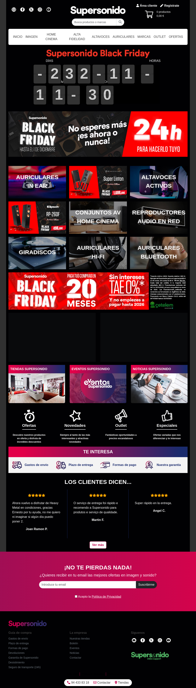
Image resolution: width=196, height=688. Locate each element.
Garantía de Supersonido (23, 657)
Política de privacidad (93, 674)
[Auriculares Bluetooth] (159, 253)
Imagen (31, 36)
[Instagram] (160, 640)
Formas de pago (118, 464)
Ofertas (176, 36)
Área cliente (146, 5)
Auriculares (124, 36)
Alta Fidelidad (77, 37)
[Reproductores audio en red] (159, 217)
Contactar (102, 682)
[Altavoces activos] (159, 182)
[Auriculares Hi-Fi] (98, 253)
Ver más (98, 545)
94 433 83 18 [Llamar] (78, 682)
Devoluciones (16, 652)
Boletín (74, 643)
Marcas (143, 36)
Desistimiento (16, 662)
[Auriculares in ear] (37, 182)
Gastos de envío (30, 464)
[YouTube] (168, 640)
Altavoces (100, 36)
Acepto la (98, 596)
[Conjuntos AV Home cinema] (98, 217)
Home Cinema (51, 37)
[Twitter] (151, 640)
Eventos (74, 648)
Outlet (160, 36)
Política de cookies (117, 674)
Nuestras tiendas (80, 638)
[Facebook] (142, 640)
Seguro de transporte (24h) (24, 667)
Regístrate (169, 5)
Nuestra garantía (162, 464)
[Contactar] (134, 640)
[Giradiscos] (37, 253)
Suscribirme (146, 584)
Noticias (74, 652)
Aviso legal (72, 674)
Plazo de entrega (74, 464)
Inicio (17, 36)
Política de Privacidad (106, 596)
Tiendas (122, 682)
